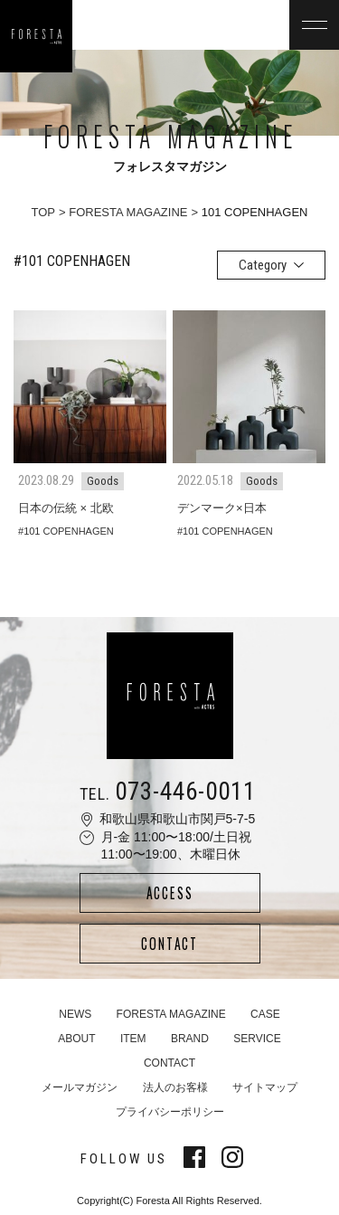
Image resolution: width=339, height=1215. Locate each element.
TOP (44, 212)
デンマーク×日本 (222, 508)
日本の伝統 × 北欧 (66, 508)
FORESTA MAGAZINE (128, 212)
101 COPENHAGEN (69, 531)
